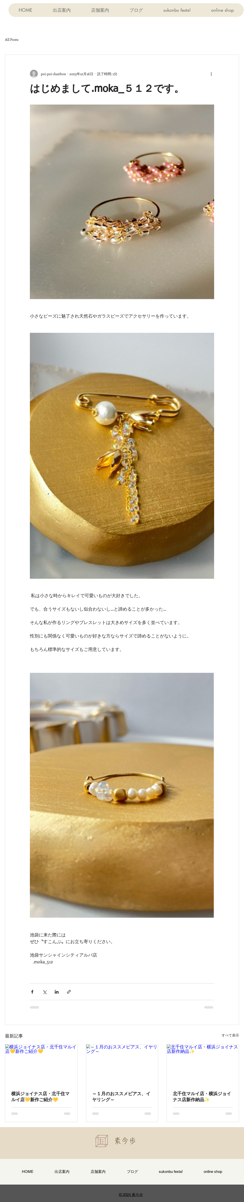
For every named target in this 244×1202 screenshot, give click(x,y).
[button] (100, 10)
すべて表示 (230, 1035)
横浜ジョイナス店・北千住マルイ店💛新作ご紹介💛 (40, 1097)
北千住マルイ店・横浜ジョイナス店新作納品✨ (202, 1097)
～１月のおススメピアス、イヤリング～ (121, 1097)
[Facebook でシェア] (32, 991)
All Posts (11, 39)
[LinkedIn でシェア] (56, 991)
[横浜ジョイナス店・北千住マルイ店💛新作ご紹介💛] (41, 1064)
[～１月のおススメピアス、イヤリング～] (122, 1064)
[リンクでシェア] (68, 991)
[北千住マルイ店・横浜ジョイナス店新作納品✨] (203, 1064)
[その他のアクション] (211, 74)
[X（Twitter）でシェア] (44, 991)
